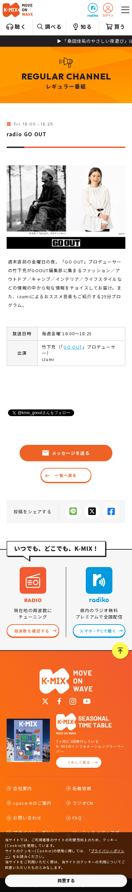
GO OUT (73, 347)
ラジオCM (83, 803)
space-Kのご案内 (32, 803)
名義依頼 (81, 788)
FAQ (77, 818)
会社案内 (22, 788)
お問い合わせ (27, 818)
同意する (66, 880)
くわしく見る (78, 762)
